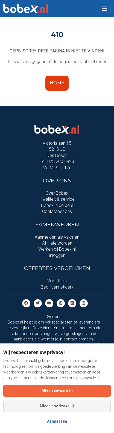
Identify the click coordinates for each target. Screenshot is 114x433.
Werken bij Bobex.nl (57, 249)
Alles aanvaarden (57, 390)
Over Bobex (57, 193)
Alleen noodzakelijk (57, 406)
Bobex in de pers (57, 205)
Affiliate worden (57, 243)
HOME (57, 82)
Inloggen (57, 255)
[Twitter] (38, 303)
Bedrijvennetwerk (57, 287)
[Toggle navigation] (105, 9)
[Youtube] (49, 303)
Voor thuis (57, 280)
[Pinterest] (61, 303)
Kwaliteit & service (57, 199)
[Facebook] (26, 303)
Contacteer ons (57, 211)
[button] (104, 8)
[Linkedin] (72, 303)
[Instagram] (84, 303)
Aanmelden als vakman (57, 237)
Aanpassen (57, 421)
